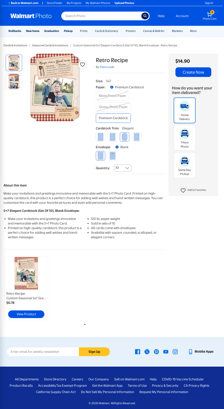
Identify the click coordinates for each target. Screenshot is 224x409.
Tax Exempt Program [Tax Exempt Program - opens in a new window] (71, 386)
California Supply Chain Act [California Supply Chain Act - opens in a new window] (56, 392)
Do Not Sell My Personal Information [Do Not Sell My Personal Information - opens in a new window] (107, 392)
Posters (131, 31)
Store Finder (54, 3)
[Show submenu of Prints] (89, 31)
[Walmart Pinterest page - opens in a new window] (156, 351)
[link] (26, 288)
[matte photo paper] (112, 96)
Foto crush (107, 67)
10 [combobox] (117, 168)
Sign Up (94, 352)
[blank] (100, 155)
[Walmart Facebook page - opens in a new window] (137, 351)
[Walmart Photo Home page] (31, 16)
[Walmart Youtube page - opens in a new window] (165, 351)
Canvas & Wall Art (153, 31)
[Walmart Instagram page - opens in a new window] (175, 351)
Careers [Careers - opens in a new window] (77, 379)
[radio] (14, 63)
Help (161, 16)
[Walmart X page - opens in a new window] (147, 351)
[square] (100, 137)
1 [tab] (84, 323)
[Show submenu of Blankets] (184, 31)
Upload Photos (124, 3)
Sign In (209, 3)
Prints (84, 31)
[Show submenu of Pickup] (74, 31)
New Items (32, 31)
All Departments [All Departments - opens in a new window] (27, 379)
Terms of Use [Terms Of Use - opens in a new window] (137, 386)
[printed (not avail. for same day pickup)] (112, 155)
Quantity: (103, 168)
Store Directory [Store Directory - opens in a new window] (55, 379)
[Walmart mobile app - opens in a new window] (201, 351)
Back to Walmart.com (23, 3)
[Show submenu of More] (198, 31)
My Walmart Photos (98, 3)
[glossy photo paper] (113, 107)
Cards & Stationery (106, 31)
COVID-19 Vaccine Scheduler (183, 379)
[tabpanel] (31, 288)
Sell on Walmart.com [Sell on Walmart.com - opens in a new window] (129, 379)
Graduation (51, 31)
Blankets (177, 31)
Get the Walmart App (107, 386)
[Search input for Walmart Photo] (101, 16)
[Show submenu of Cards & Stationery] (120, 31)
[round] (112, 137)
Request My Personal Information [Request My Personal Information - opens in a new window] (163, 392)
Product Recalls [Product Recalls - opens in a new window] (21, 386)
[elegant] (124, 137)
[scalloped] (136, 137)
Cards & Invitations (15, 45)
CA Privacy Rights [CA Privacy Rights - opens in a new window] (196, 386)
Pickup (68, 31)
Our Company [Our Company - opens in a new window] (98, 379)
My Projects (74, 3)
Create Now (193, 72)
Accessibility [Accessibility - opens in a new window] (47, 386)
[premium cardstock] (113, 118)
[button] (193, 190)
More (193, 31)
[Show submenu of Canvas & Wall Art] (166, 31)
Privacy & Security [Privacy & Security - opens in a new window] (165, 386)
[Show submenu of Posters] (137, 31)
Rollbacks (15, 31)
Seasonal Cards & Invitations (50, 45)
